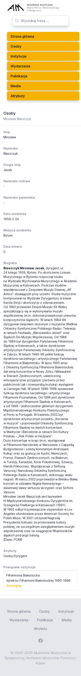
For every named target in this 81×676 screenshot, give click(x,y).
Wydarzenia (20, 66)
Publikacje (19, 76)
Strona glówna (22, 36)
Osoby (16, 46)
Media (16, 86)
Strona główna (18, 611)
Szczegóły (14, 585)
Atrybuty (18, 96)
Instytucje (19, 56)
